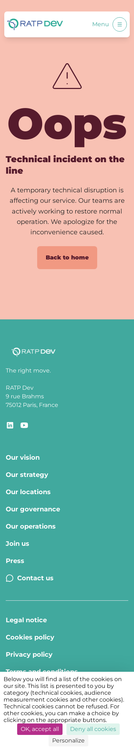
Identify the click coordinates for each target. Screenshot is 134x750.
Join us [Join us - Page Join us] (17, 544)
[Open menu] (120, 24)
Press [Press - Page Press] (15, 561)
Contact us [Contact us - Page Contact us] (30, 578)
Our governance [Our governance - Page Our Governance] (33, 509)
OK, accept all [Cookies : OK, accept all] (40, 729)
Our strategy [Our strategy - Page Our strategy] (27, 475)
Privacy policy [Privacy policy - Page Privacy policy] (29, 654)
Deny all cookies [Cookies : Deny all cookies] (93, 729)
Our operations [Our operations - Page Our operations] (31, 526)
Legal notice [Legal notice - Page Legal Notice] (26, 620)
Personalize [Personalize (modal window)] (68, 740)
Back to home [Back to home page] (67, 257)
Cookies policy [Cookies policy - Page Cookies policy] (30, 637)
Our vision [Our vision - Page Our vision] (23, 457)
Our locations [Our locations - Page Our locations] (28, 492)
